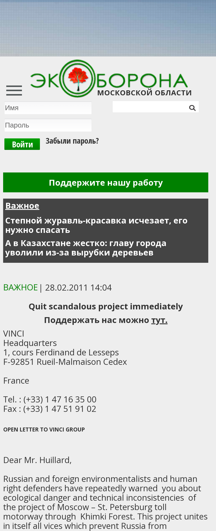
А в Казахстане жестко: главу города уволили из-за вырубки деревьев (85, 247)
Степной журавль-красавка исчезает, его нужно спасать (96, 224)
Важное (22, 205)
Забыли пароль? (72, 137)
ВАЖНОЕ (20, 287)
